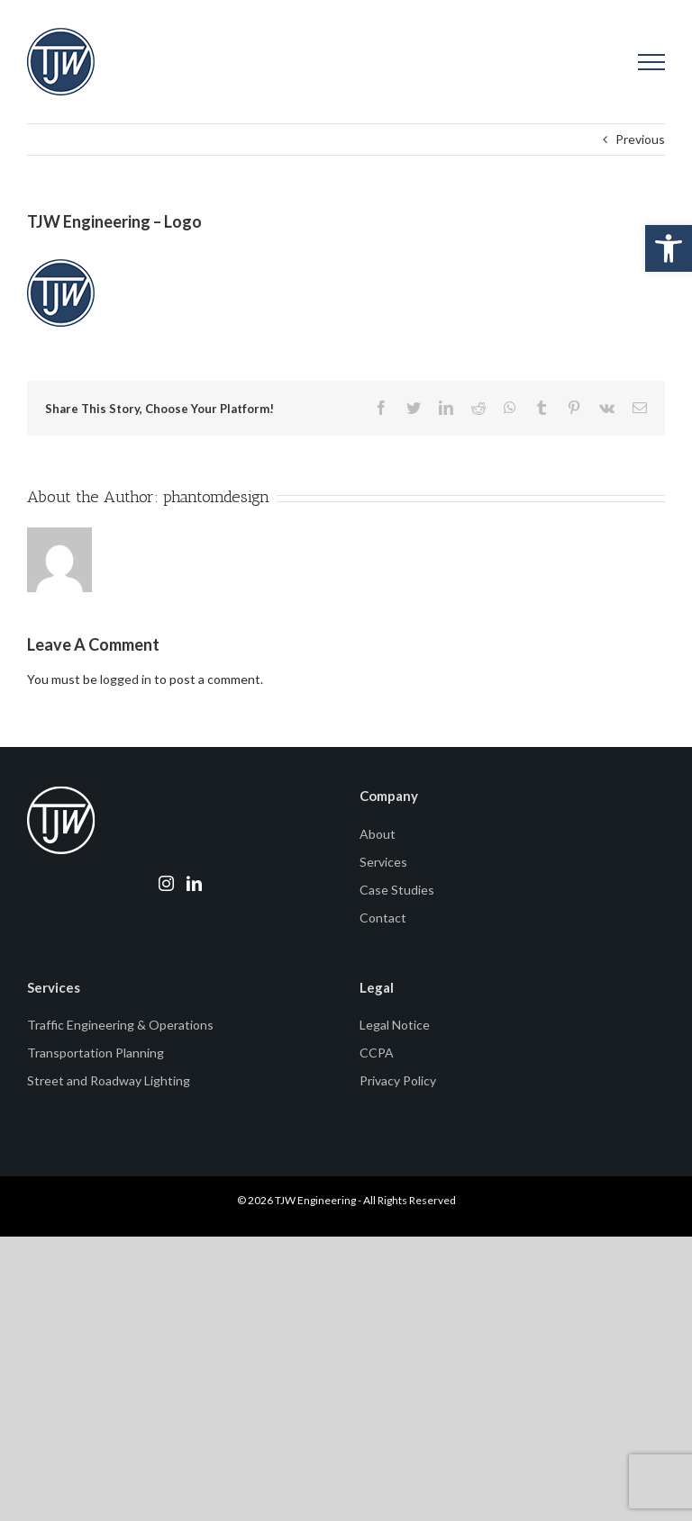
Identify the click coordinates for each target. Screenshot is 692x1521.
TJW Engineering (315, 1200)
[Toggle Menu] (652, 62)
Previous (640, 139)
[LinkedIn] (194, 883)
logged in (125, 679)
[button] (668, 248)
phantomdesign (216, 497)
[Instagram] (166, 883)
